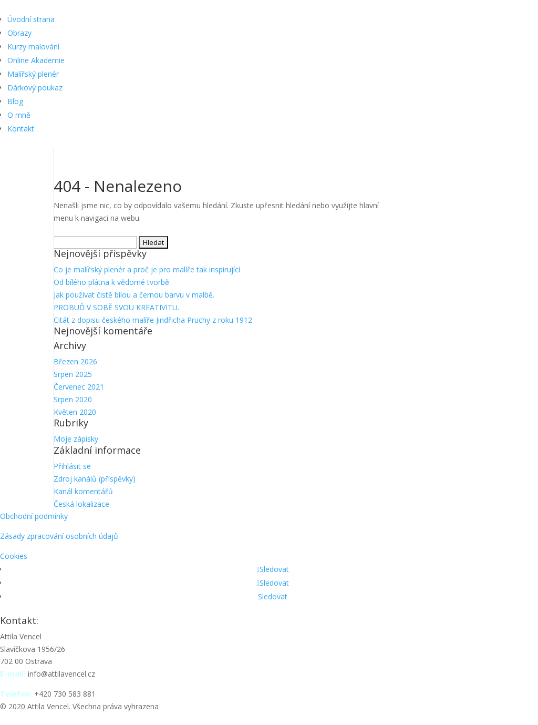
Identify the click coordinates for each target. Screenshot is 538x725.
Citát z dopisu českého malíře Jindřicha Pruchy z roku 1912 (153, 320)
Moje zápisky (76, 439)
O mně (18, 115)
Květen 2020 (75, 412)
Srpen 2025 (73, 374)
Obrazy (19, 33)
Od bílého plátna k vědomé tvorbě (111, 282)
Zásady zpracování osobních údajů (59, 536)
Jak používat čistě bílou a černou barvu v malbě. (134, 295)
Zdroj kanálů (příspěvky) (95, 479)
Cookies (13, 556)
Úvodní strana (31, 19)
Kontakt (20, 129)
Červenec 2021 (79, 387)
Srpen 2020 (73, 399)
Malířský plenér (33, 74)
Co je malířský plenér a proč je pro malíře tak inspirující (147, 269)
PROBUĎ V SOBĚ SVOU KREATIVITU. (116, 307)
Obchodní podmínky (34, 516)
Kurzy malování (33, 47)
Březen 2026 (75, 361)
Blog (15, 101)
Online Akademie (36, 60)
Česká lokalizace (81, 504)
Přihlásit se (72, 466)
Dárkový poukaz (35, 88)
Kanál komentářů (83, 491)
